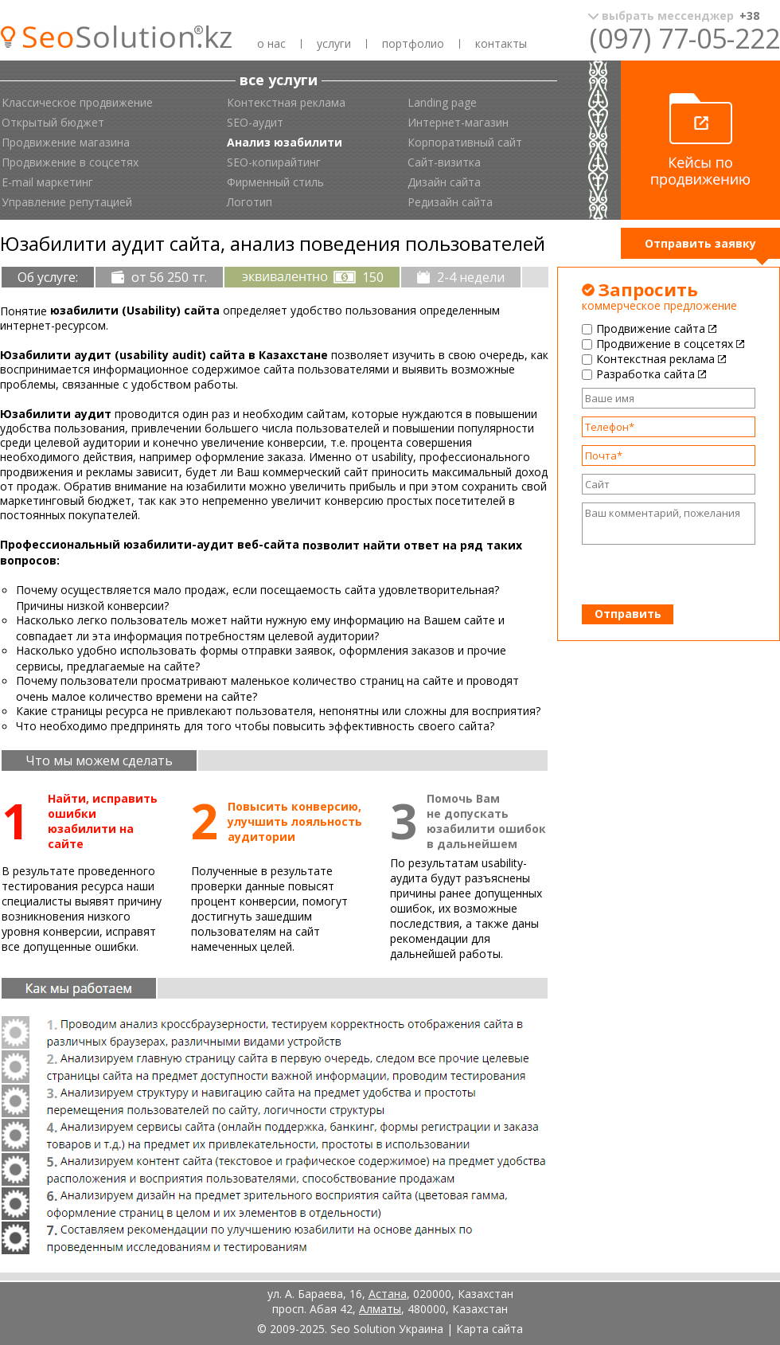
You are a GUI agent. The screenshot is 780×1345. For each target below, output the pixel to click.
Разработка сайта (645, 373)
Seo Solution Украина (386, 1328)
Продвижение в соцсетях (664, 343)
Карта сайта (489, 1328)
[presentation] (669, 575)
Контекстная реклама (655, 358)
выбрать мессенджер (680, 15)
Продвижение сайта (650, 328)
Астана (388, 1293)
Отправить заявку (700, 243)
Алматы (380, 1308)
